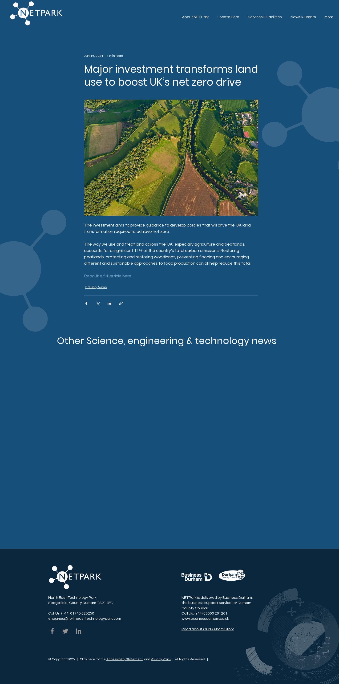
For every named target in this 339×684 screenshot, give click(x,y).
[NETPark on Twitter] (65, 631)
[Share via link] (121, 303)
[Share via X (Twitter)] (98, 303)
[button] (264, 15)
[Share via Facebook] (86, 303)
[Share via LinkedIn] (109, 303)
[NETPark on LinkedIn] (78, 631)
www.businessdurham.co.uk (205, 618)
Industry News (96, 287)
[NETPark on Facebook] (52, 631)
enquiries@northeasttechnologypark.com (84, 618)
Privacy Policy (161, 659)
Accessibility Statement (124, 659)
